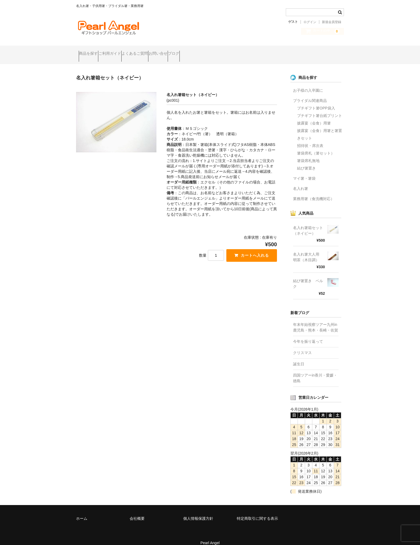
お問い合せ (191, 51)
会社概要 (137, 511)
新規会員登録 (331, 22)
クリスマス (302, 345)
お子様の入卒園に (308, 83)
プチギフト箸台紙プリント (319, 108)
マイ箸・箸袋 (304, 171)
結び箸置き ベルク (308, 276)
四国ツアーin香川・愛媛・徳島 (315, 371)
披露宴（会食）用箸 (314, 116)
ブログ (217, 51)
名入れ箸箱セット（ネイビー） (308, 223)
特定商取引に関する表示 (257, 511)
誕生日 (298, 357)
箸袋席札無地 (308, 153)
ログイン (309, 22)
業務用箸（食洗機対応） (313, 191)
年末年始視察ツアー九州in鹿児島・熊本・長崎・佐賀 (315, 320)
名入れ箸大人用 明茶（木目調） (308, 250)
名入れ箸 (300, 181)
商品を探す (91, 51)
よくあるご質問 (158, 51)
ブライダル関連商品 (310, 93)
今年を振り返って (308, 334)
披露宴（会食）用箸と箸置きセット (319, 127)
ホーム (81, 511)
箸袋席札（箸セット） (316, 146)
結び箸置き (306, 161)
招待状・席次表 (310, 138)
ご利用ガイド (122, 51)
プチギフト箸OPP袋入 (316, 101)
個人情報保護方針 (198, 511)
